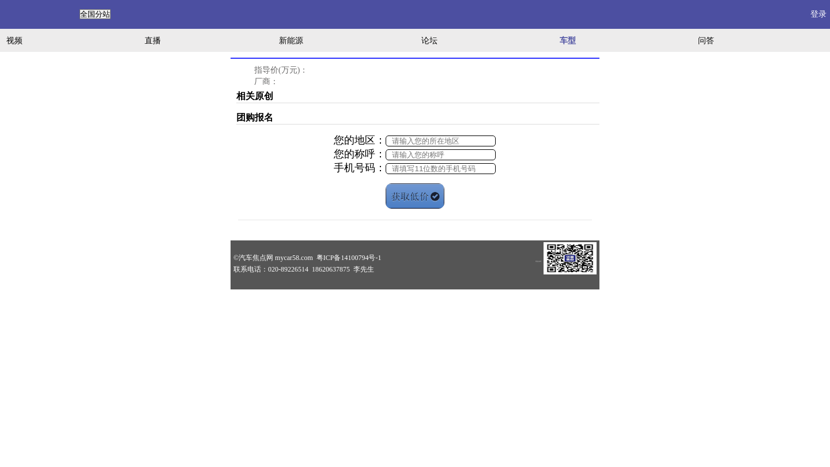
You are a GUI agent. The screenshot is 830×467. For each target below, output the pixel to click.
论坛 (429, 40)
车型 (568, 40)
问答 (706, 40)
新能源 (291, 40)
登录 (818, 14)
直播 (153, 40)
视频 (14, 40)
